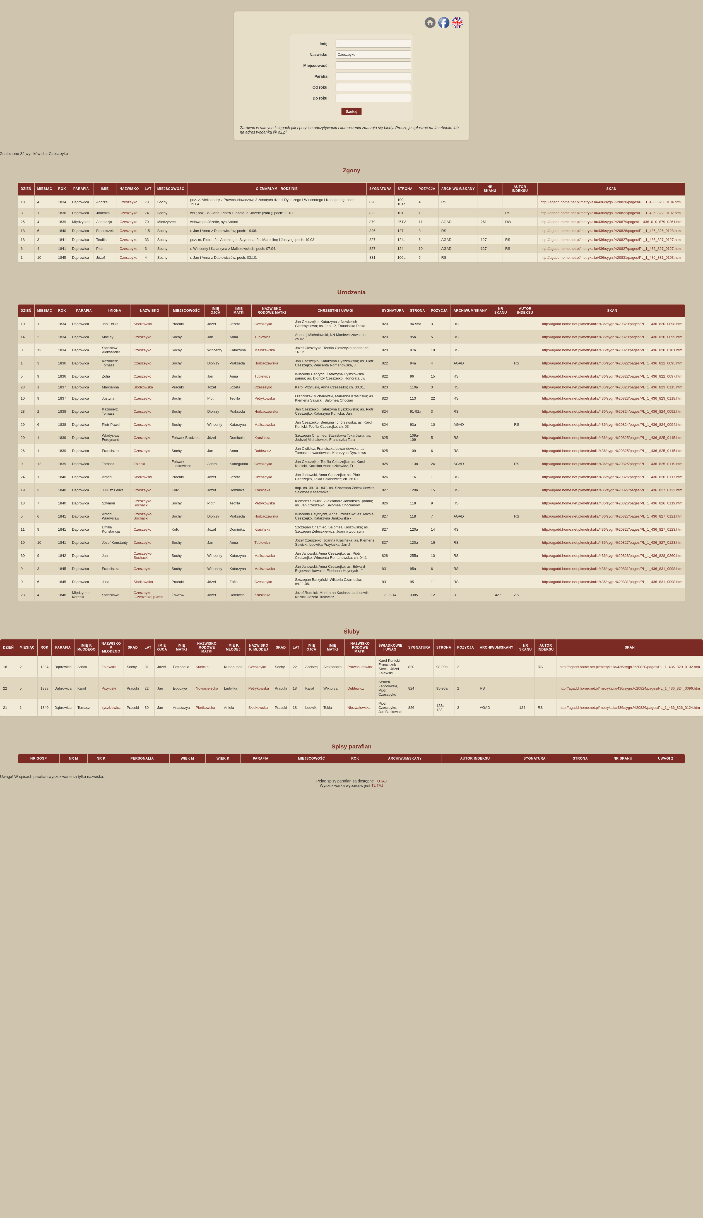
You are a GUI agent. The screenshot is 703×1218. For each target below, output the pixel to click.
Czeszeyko (129, 202)
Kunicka (202, 667)
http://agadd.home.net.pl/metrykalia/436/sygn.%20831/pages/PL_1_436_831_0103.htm (610, 257)
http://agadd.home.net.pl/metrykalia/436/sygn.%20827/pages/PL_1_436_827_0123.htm (612, 490)
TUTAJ (381, 781)
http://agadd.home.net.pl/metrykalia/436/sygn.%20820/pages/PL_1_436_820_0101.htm (612, 350)
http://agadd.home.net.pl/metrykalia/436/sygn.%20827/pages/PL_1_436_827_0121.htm (612, 516)
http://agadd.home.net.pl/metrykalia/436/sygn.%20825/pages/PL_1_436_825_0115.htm (612, 438)
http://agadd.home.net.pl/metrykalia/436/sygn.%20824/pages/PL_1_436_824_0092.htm (612, 411)
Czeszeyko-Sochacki (143, 503)
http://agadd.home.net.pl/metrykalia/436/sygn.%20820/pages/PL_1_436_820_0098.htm (612, 324)
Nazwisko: (319, 54)
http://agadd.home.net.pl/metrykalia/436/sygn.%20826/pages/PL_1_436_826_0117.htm (612, 477)
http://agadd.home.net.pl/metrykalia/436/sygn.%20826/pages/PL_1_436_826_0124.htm (630, 707)
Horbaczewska (266, 363)
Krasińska (262, 438)
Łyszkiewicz (111, 707)
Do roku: (321, 98)
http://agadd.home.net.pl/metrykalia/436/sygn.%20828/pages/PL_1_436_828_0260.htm (612, 556)
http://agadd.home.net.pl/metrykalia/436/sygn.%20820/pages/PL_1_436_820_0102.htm (630, 667)
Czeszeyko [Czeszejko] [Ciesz (148, 595)
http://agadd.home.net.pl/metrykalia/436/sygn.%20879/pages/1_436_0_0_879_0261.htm (611, 222)
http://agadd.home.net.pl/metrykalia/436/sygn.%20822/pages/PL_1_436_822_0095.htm (612, 363)
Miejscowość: (316, 65)
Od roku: (320, 87)
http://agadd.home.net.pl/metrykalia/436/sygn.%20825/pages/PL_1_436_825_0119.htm (612, 464)
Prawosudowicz (359, 667)
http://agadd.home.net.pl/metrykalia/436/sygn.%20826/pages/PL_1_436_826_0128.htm (610, 231)
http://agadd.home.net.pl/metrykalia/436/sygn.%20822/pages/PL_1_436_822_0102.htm (610, 213)
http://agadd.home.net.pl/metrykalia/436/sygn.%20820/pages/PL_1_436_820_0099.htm (612, 337)
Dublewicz (262, 451)
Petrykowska (264, 398)
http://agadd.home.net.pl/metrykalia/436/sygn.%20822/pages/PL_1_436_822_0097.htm (612, 376)
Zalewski (109, 667)
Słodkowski (143, 324)
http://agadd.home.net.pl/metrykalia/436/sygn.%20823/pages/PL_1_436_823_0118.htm (612, 398)
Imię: (324, 44)
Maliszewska (264, 350)
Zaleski (139, 464)
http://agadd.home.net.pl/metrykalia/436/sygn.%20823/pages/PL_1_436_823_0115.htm (612, 387)
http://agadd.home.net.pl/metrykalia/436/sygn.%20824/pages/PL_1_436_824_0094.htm (612, 424)
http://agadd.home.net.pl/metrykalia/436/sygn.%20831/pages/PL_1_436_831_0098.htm (612, 569)
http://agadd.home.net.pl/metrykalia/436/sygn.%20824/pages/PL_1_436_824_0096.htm (630, 688)
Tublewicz (262, 337)
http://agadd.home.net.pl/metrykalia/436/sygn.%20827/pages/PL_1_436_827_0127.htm (610, 240)
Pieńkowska (205, 707)
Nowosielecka (207, 688)
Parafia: (321, 76)
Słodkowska (143, 387)
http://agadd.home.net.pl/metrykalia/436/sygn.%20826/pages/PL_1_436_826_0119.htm (612, 503)
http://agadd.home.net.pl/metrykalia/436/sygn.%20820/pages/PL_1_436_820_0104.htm (610, 202)
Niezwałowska (358, 707)
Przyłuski (109, 688)
